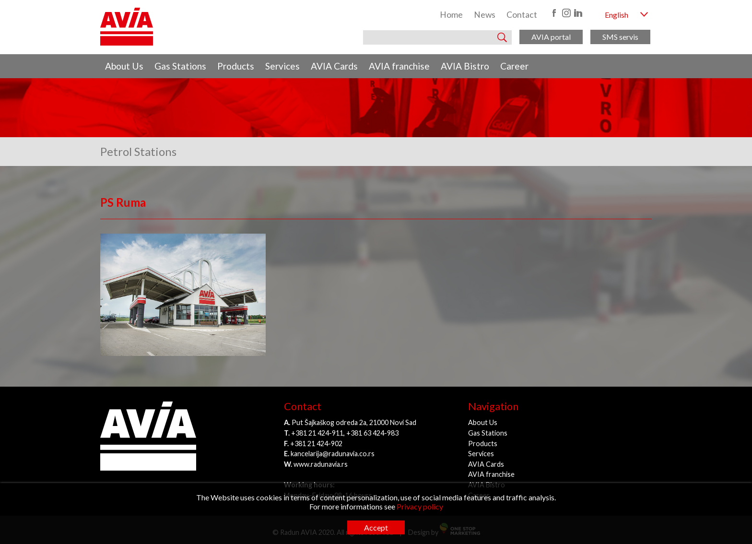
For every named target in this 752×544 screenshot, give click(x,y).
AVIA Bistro (465, 65)
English (616, 14)
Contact (521, 15)
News (484, 15)
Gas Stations (180, 65)
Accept (376, 527)
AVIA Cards (334, 65)
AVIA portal (551, 36)
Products (235, 65)
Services (282, 65)
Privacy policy (420, 506)
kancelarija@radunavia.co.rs (333, 453)
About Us (124, 65)
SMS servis (620, 36)
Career (514, 65)
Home (451, 15)
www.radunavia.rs (321, 464)
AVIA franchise (399, 65)
